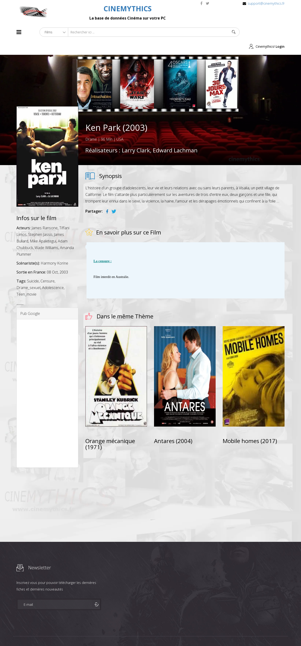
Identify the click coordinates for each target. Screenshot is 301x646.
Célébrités (47, 634)
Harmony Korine (54, 248)
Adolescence (53, 273)
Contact (96, 634)
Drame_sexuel (28, 273)
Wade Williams (46, 233)
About (17, 634)
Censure (47, 266)
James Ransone (45, 213)
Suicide (33, 266)
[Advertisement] (47, 379)
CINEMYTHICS (127, 8)
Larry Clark (136, 136)
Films (31, 634)
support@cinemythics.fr (266, 3)
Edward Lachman (175, 136)
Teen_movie (26, 279)
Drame (91, 124)
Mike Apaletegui (43, 226)
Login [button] (280, 32)
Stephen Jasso (40, 220)
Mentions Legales (72, 634)
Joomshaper (191, 633)
